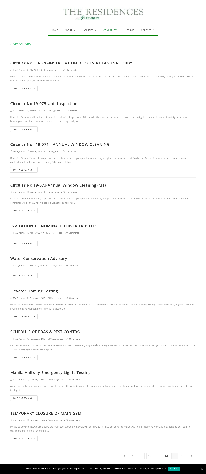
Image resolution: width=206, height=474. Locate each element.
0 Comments (71, 70)
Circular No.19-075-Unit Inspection (44, 103)
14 (166, 456)
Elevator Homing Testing (34, 291)
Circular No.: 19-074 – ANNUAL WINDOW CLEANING (60, 144)
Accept (174, 469)
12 (149, 456)
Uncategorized (53, 70)
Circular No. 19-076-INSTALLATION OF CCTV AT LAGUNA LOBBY (71, 63)
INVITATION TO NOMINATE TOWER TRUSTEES (54, 225)
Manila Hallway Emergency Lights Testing (50, 372)
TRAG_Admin (19, 70)
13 (158, 456)
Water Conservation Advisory (38, 258)
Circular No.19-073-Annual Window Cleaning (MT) (58, 185)
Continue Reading (24, 88)
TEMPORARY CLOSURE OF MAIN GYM (45, 413)
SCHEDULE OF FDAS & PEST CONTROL (46, 331)
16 (183, 456)
